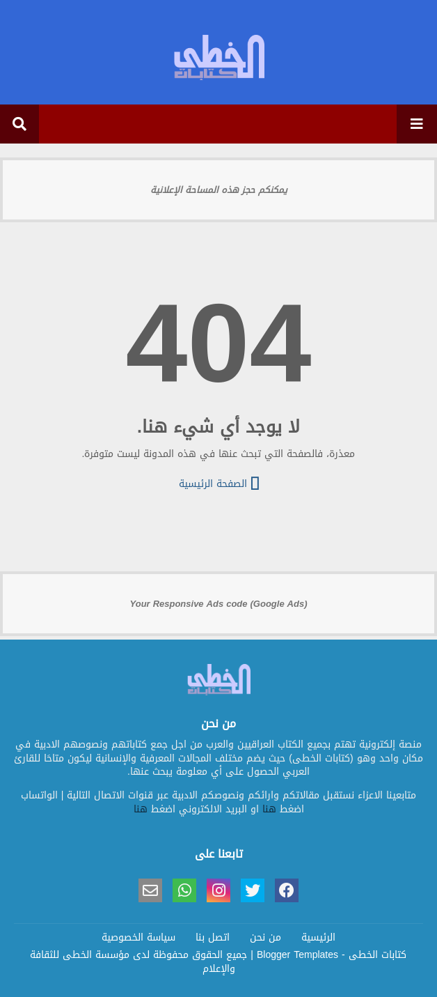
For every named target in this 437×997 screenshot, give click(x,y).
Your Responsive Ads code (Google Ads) (219, 603)
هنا (269, 809)
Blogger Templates (297, 954)
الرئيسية (318, 938)
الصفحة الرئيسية (219, 482)
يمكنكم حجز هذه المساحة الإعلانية (218, 190)
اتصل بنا (213, 938)
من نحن (265, 938)
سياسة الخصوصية (138, 938)
